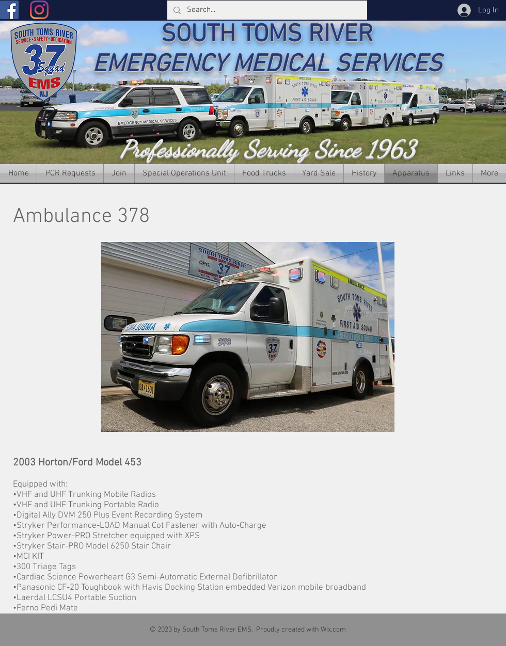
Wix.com (333, 629)
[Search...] (266, 10)
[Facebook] (9, 10)
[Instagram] (39, 10)
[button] (247, 337)
